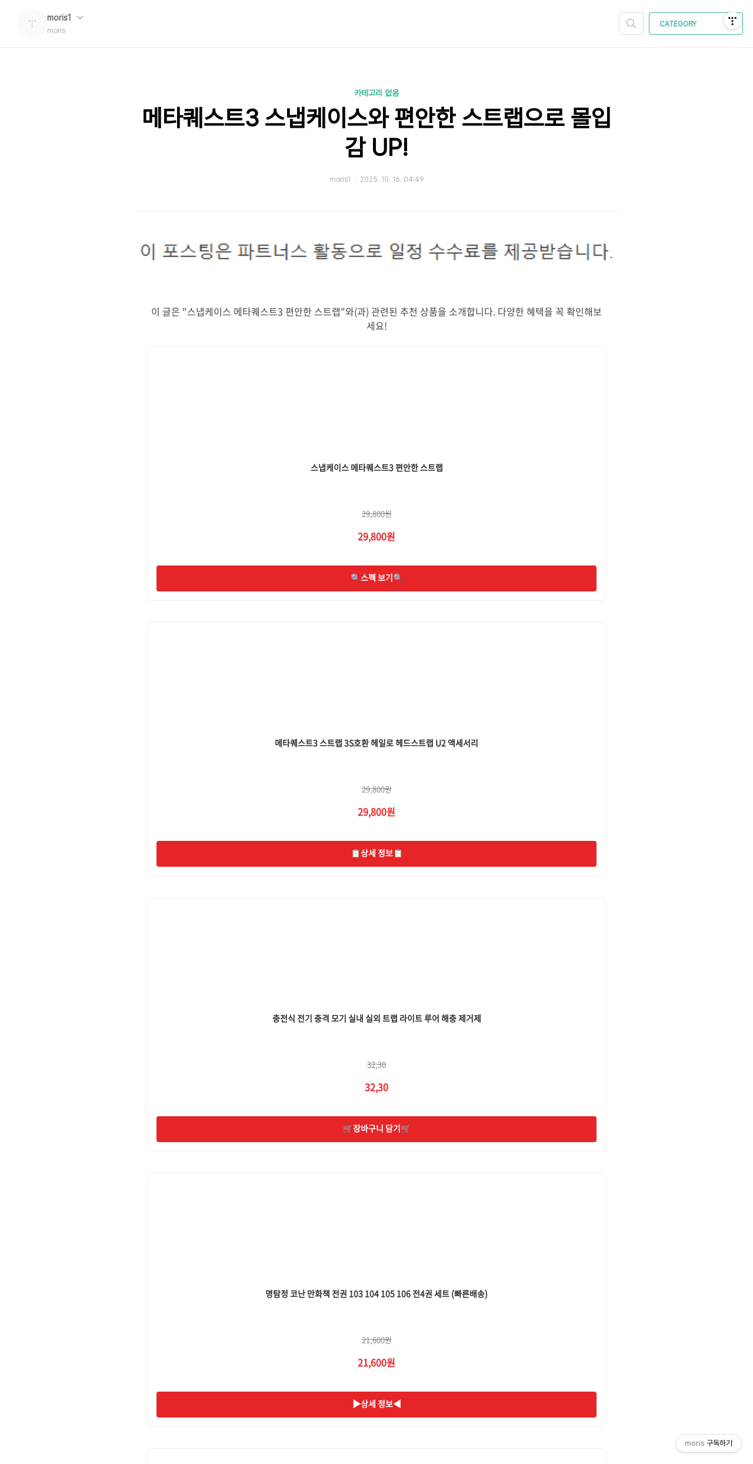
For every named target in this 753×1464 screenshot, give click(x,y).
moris (168, 1295)
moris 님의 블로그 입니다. (198, 1311)
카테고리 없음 (376, 93)
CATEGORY (697, 24)
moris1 (65, 17)
